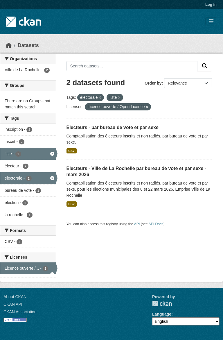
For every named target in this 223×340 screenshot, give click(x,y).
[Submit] (204, 66)
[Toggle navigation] (211, 21)
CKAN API (12, 304)
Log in (211, 4)
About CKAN (14, 296)
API (137, 224)
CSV (71, 151)
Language (161, 314)
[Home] (9, 45)
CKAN (162, 303)
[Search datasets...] (132, 66)
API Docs (155, 224)
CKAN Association (20, 311)
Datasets (28, 45)
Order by (153, 83)
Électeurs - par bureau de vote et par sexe (112, 127)
